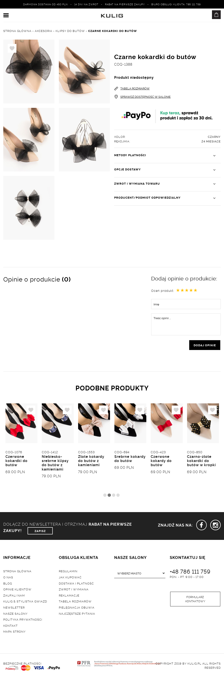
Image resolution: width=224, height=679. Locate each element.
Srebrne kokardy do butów (130, 458)
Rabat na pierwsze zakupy (125, 4)
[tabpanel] (21, 448)
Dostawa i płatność (76, 584)
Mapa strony (14, 632)
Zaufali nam (14, 596)
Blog (7, 584)
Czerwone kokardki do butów (16, 460)
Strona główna (17, 572)
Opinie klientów (17, 590)
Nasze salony (15, 614)
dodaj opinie (205, 345)
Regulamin (68, 572)
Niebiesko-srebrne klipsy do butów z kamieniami (55, 463)
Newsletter (14, 608)
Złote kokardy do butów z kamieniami (91, 460)
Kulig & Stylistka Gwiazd (25, 602)
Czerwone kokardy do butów (161, 460)
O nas (8, 577)
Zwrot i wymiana (74, 590)
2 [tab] (109, 495)
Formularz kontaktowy (195, 599)
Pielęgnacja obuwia (76, 608)
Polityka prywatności (22, 620)
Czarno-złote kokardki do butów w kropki (201, 460)
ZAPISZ (40, 531)
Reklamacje (69, 596)
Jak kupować (70, 577)
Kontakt (10, 626)
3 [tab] (113, 495)
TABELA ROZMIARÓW (132, 88)
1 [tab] (105, 495)
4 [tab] (118, 495)
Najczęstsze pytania (77, 614)
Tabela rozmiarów (75, 602)
